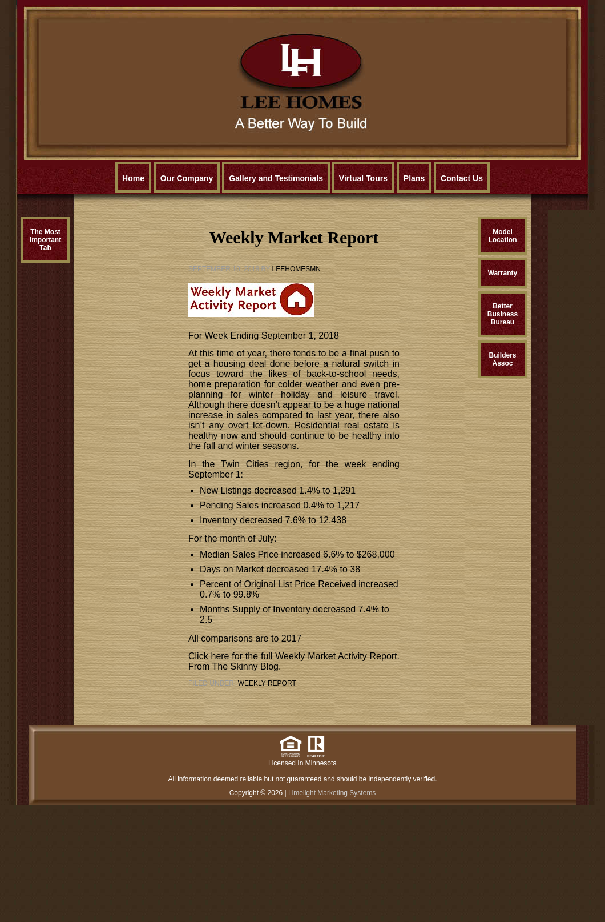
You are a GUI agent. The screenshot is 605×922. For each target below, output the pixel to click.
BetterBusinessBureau (502, 314)
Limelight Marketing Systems (332, 793)
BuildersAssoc (502, 359)
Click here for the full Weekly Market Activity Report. (294, 656)
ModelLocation (503, 236)
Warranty (503, 273)
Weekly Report (267, 683)
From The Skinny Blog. (234, 666)
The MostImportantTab (45, 240)
